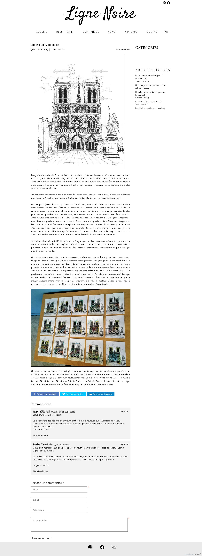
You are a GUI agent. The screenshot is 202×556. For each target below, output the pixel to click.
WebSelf (198, 554)
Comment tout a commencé (148, 101)
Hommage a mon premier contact (150, 85)
